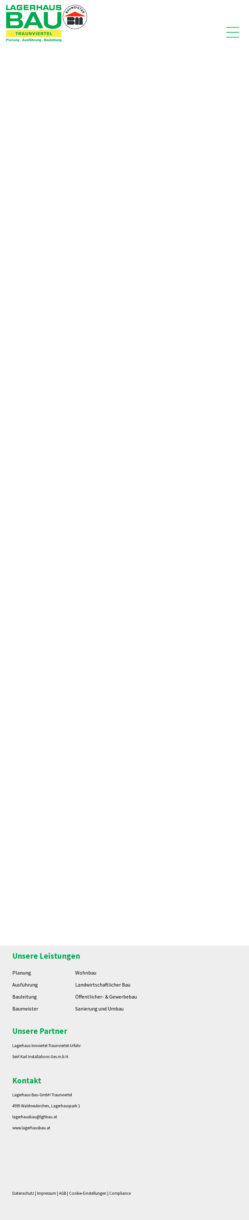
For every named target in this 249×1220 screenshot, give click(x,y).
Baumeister (25, 1008)
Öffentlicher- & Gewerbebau (106, 996)
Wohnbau (85, 972)
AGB (62, 1193)
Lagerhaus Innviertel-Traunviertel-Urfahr (46, 1045)
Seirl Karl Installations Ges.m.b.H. (40, 1056)
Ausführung (25, 984)
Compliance (120, 1193)
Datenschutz (23, 1193)
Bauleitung (24, 996)
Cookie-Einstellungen (87, 1193)
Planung (21, 972)
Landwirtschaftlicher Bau (102, 984)
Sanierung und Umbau (99, 1008)
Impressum (46, 1193)
